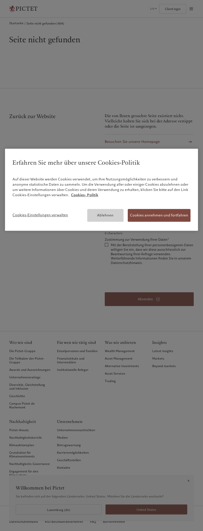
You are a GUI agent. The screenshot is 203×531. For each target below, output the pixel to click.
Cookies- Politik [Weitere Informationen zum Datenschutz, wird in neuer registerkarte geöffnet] (84, 194)
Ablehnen (105, 215)
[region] (101, 190)
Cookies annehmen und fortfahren (159, 215)
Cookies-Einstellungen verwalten (40, 214)
